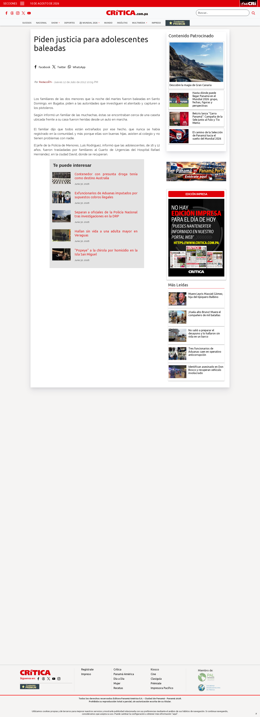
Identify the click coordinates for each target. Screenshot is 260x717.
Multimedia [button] (139, 22)
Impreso (156, 22)
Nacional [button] (41, 22)
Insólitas (122, 22)
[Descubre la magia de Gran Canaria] (196, 61)
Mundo (108, 22)
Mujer (117, 683)
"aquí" (175, 714)
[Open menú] (22, 3)
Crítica (117, 669)
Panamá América (124, 674)
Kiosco (155, 669)
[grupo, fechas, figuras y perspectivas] (179, 99)
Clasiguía (156, 678)
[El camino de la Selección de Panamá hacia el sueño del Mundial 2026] (179, 135)
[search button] (253, 13)
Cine (153, 674)
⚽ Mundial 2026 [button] (88, 22)
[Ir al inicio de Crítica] (128, 12)
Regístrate (87, 669)
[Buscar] (222, 13)
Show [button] (54, 22)
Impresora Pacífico (162, 687)
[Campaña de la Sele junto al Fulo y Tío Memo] (179, 118)
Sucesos (27, 22)
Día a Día (119, 678)
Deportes (69, 22)
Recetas (118, 687)
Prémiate (156, 683)
